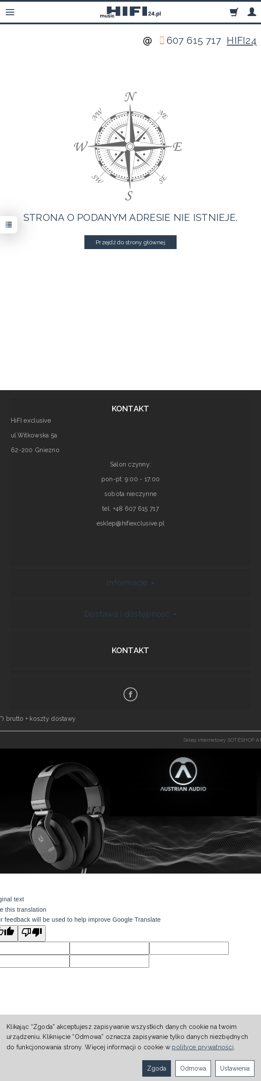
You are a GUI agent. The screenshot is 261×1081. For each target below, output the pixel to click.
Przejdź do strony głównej (130, 242)
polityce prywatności (203, 1047)
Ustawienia (235, 1068)
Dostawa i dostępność (130, 613)
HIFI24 (242, 40)
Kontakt (131, 650)
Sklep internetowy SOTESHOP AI (222, 740)
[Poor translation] (32, 933)
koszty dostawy (53, 718)
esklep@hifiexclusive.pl (130, 523)
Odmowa (193, 1068)
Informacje (130, 582)
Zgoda (156, 1068)
